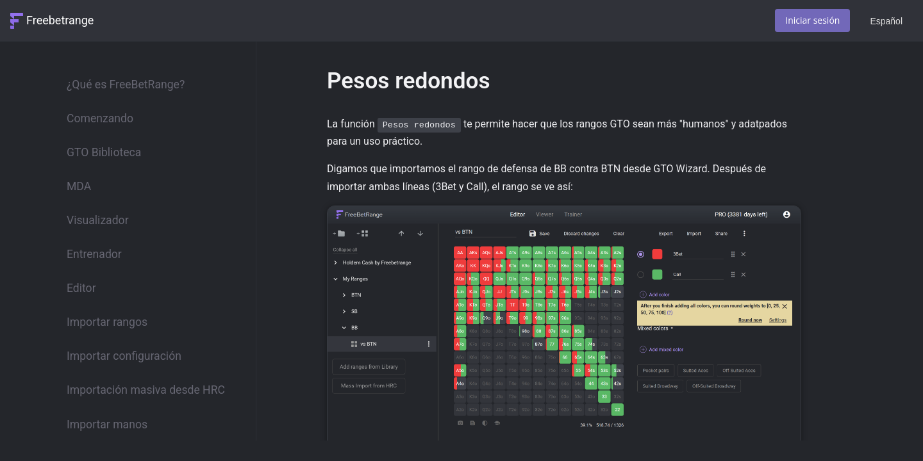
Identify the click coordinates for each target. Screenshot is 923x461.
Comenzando (100, 118)
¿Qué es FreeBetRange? (126, 84)
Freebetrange (60, 20)
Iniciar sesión (812, 20)
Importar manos (107, 424)
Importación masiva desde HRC (146, 390)
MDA (79, 186)
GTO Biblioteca (104, 152)
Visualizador (98, 220)
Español (886, 21)
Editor (81, 288)
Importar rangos (107, 322)
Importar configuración (124, 356)
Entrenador (94, 254)
